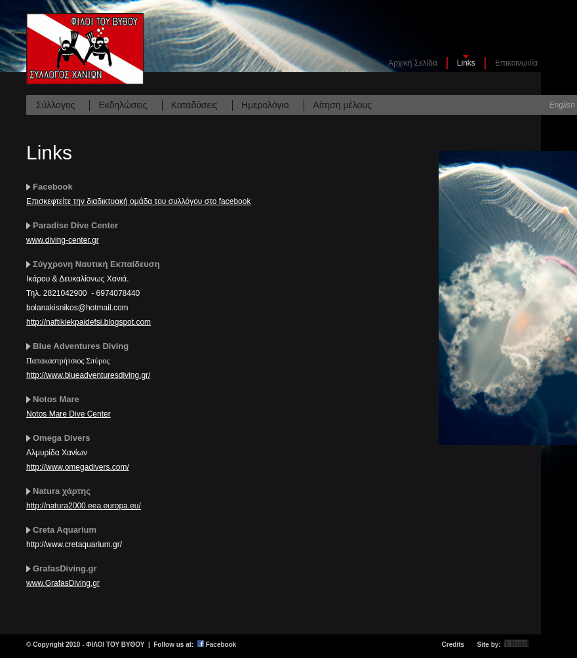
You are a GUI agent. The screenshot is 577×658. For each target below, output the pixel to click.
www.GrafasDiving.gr (63, 583)
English (562, 105)
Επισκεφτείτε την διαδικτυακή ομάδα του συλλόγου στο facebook (138, 201)
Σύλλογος (55, 105)
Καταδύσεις (194, 105)
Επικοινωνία (516, 63)
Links (466, 63)
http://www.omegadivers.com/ (77, 467)
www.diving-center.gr (62, 240)
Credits (453, 644)
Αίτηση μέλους (342, 105)
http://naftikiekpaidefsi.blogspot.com (88, 322)
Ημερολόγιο (264, 105)
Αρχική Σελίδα (412, 63)
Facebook (221, 644)
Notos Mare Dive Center (68, 414)
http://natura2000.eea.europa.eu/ (83, 505)
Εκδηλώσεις (122, 105)
